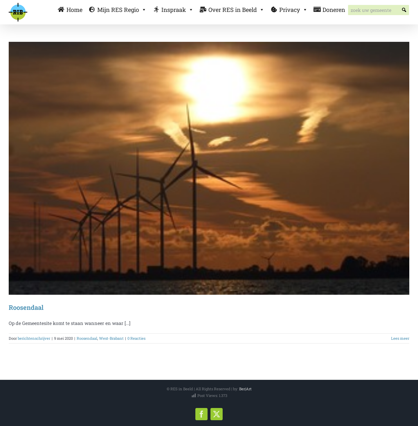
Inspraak (177, 9)
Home (74, 9)
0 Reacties (136, 338)
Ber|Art (245, 388)
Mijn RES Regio (122, 9)
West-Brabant (111, 338)
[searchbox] (378, 10)
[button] (404, 10)
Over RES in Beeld (236, 9)
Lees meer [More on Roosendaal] (400, 338)
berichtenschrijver (34, 338)
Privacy (293, 9)
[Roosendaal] (209, 168)
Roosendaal (26, 307)
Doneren (333, 9)
